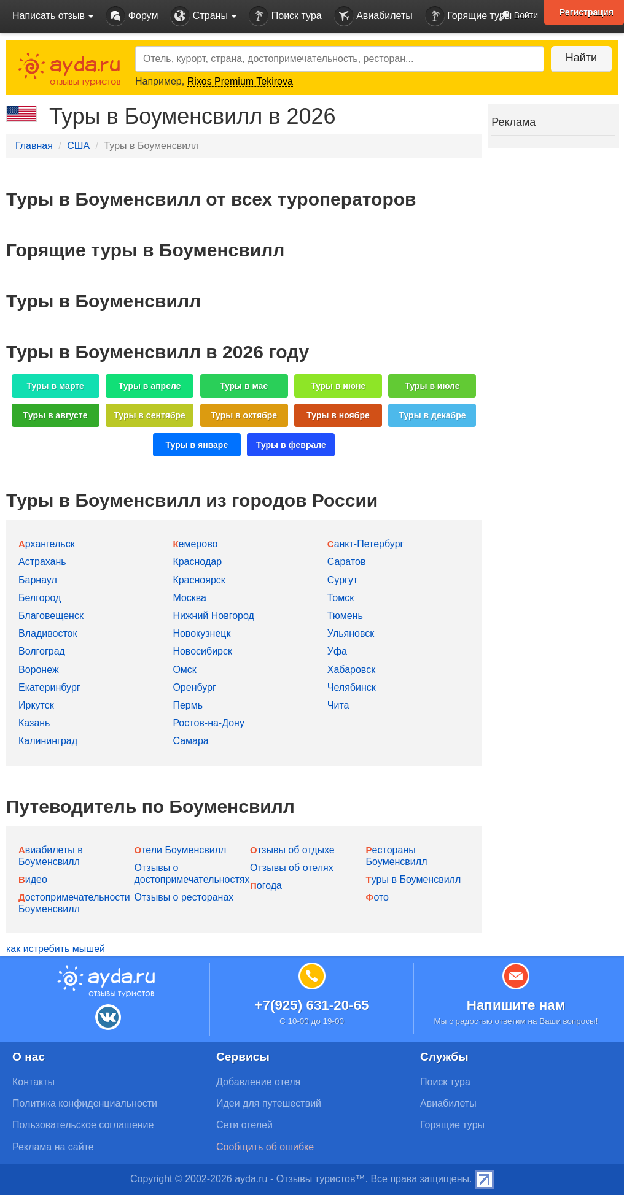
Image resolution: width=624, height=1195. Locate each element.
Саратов (346, 561)
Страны (203, 16)
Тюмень (345, 615)
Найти (580, 58)
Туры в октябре (244, 415)
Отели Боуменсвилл (181, 850)
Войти (515, 16)
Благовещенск (51, 615)
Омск (184, 669)
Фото (377, 897)
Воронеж (38, 669)
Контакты (33, 1082)
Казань (34, 723)
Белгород (39, 598)
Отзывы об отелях (291, 868)
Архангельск (46, 544)
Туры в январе (197, 445)
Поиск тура (285, 16)
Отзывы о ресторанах (184, 897)
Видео (32, 879)
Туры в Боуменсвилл (413, 879)
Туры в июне (338, 386)
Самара (190, 741)
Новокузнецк (201, 633)
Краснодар (197, 561)
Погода (266, 885)
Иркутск (36, 705)
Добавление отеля (258, 1082)
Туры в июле (432, 386)
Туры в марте (55, 386)
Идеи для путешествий (268, 1103)
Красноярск (199, 580)
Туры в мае (244, 386)
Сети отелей (244, 1125)
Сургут (342, 580)
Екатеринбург (49, 687)
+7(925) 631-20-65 (311, 1005)
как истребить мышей (55, 948)
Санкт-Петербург (365, 544)
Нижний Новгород (213, 615)
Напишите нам (516, 1005)
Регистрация (587, 12)
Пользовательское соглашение (83, 1125)
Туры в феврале (291, 445)
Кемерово (195, 544)
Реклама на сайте (53, 1147)
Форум (132, 16)
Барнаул (37, 580)
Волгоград (41, 651)
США (78, 145)
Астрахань (42, 561)
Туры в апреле (150, 386)
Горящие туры (468, 16)
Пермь (188, 705)
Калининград (47, 741)
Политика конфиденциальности (84, 1103)
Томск (340, 598)
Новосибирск (202, 651)
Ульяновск (350, 633)
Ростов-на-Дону (208, 723)
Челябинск (351, 687)
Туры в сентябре (149, 415)
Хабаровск (351, 669)
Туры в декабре (432, 415)
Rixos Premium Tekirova (240, 81)
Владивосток (47, 633)
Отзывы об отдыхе (292, 850)
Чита (338, 705)
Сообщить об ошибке (265, 1147)
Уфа (337, 651)
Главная (34, 145)
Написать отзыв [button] (52, 15)
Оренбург (194, 687)
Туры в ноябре (338, 415)
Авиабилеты (373, 16)
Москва (189, 598)
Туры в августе (55, 415)
